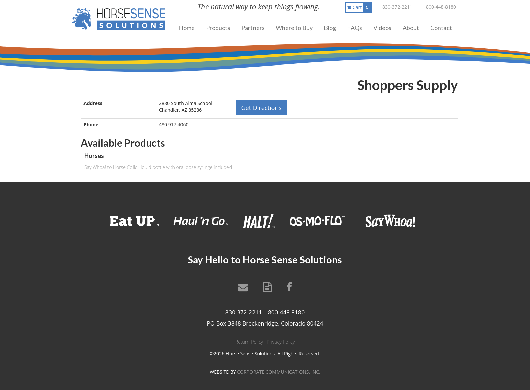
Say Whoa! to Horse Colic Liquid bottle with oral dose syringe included (158, 167)
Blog (330, 27)
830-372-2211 (397, 7)
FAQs (354, 27)
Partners (253, 27)
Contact (441, 27)
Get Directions (261, 108)
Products (218, 27)
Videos (382, 27)
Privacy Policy (281, 342)
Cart (359, 7)
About (411, 27)
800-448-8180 (441, 7)
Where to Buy (294, 27)
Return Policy (249, 342)
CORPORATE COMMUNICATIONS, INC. (278, 372)
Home (186, 27)
